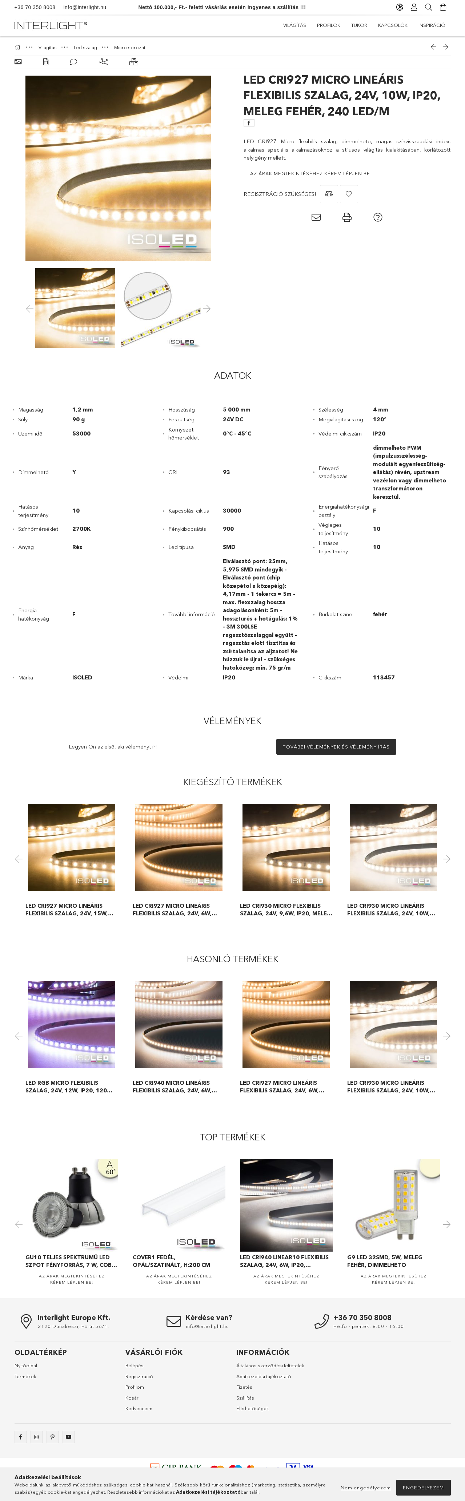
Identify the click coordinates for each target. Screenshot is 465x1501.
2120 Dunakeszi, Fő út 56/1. (73, 1326)
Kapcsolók (393, 25)
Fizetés (244, 1387)
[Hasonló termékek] (133, 62)
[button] (329, 194)
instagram (37, 1437)
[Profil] (414, 7)
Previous (20, 858)
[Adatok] (45, 62)
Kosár (132, 1398)
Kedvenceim (138, 1408)
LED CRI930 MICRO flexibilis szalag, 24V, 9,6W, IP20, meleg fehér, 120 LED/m (285, 909)
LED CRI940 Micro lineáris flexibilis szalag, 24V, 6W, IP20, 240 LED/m (172, 1086)
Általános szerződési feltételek (270, 1365)
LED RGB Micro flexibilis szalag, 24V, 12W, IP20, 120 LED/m (66, 1086)
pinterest (53, 1437)
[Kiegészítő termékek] (103, 62)
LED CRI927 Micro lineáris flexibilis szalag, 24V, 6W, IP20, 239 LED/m (172, 909)
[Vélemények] (73, 62)
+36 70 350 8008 (35, 7)
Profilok (328, 25)
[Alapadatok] (18, 62)
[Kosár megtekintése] (443, 7)
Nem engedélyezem (366, 1487)
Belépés (134, 1365)
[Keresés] (429, 7)
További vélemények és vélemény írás (336, 747)
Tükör (359, 25)
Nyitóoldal (26, 1365)
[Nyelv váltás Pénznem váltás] (400, 7)
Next (445, 858)
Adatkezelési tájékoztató (263, 1376)
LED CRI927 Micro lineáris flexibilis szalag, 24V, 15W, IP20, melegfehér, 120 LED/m (68, 909)
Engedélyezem (423, 1487)
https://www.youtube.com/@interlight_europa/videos (69, 1437)
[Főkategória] (19, 47)
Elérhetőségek (252, 1408)
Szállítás (245, 1398)
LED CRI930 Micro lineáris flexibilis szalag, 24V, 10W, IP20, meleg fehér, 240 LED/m (390, 909)
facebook (21, 1437)
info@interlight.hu (81, 7)
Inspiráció (431, 25)
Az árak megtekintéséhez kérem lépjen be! (311, 173)
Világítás (294, 25)
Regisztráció (139, 1376)
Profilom (134, 1387)
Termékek (25, 1376)
